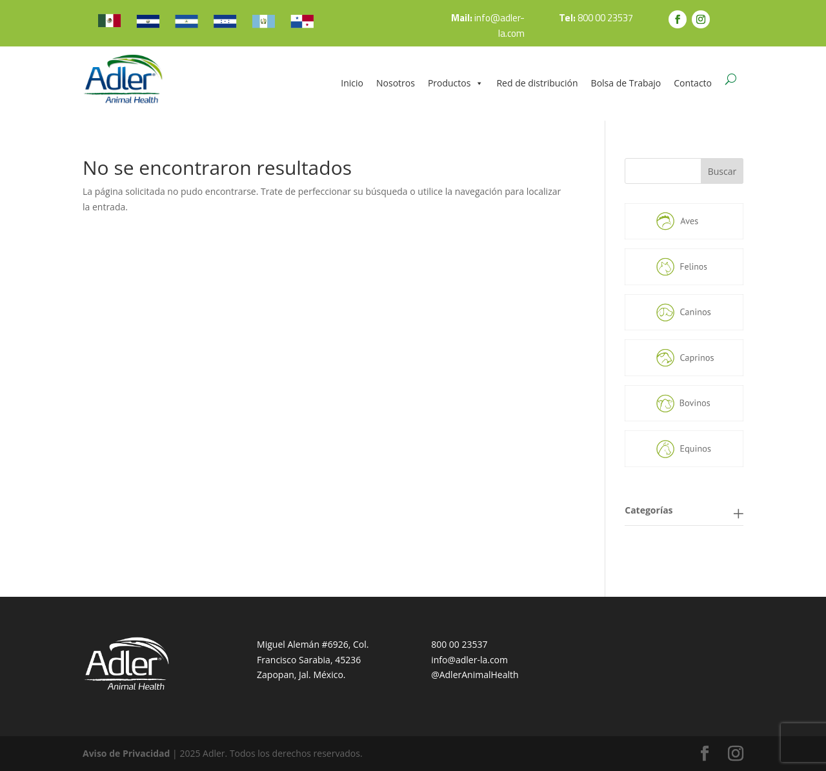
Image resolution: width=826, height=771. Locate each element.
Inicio (352, 83)
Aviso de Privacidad (126, 753)
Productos (456, 83)
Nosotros (395, 83)
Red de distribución (537, 83)
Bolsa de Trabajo (626, 83)
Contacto (693, 83)
